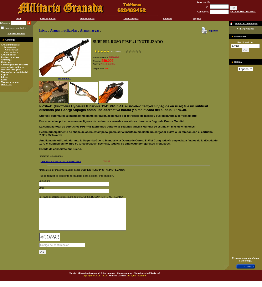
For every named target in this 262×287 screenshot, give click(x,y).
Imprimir (213, 30)
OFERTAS (6, 84)
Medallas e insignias (11, 69)
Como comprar (131, 18)
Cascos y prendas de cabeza (14, 64)
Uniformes (6, 62)
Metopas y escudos (10, 82)
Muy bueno (136, 51)
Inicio (18, 18)
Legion (4, 74)
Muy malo (127, 51)
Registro (197, 18)
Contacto (167, 18)
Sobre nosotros (87, 18)
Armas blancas (8, 54)
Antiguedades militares (12, 67)
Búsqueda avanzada (16, 33)
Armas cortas (10, 47)
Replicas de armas (10, 57)
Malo (130, 51)
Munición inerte (11, 52)
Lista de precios (48, 18)
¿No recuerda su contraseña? (243, 11)
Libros (4, 77)
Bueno (133, 51)
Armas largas (89, 30)
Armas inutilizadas (10, 44)
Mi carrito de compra (88, 279)
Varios (4, 79)
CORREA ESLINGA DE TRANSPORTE (61, 161)
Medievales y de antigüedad (14, 72)
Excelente (139, 51)
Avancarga (6, 59)
